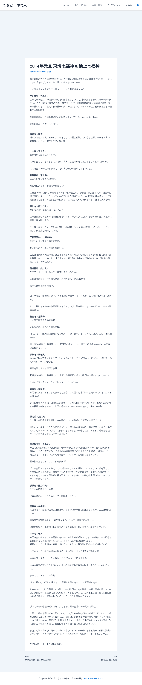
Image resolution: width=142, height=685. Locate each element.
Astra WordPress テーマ (93, 678)
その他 (129, 5)
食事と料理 (100, 5)
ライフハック (115, 5)
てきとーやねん (15, 5)
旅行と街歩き (84, 5)
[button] (138, 5)
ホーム (71, 5)
